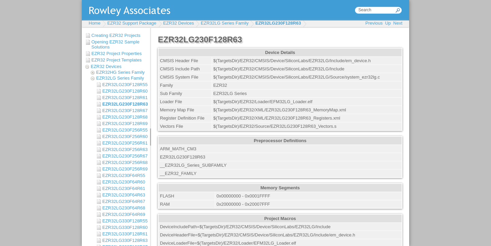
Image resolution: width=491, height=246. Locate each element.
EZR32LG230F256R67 (124, 156)
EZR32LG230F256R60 (124, 136)
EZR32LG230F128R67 (124, 110)
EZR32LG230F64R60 (123, 181)
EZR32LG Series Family (225, 23)
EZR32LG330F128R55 (124, 220)
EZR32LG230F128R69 (124, 123)
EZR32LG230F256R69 (124, 169)
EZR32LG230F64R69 (123, 214)
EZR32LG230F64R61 (123, 188)
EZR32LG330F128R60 (124, 227)
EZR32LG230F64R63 (123, 194)
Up (388, 23)
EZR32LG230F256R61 (124, 143)
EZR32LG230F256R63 (124, 149)
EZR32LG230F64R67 (123, 201)
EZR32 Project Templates (116, 60)
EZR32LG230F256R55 (124, 130)
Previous (374, 23)
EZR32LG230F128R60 (124, 91)
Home (95, 23)
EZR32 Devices (178, 23)
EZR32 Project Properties (116, 53)
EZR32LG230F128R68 (124, 117)
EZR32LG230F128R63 (278, 23)
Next (397, 23)
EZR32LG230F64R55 (123, 175)
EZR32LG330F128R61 (124, 233)
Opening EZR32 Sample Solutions (115, 44)
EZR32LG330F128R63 (124, 240)
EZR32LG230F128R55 (124, 84)
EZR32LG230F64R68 (123, 207)
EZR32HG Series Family (120, 72)
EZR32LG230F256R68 (124, 162)
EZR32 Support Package (132, 23)
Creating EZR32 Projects (115, 35)
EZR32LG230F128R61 (124, 97)
